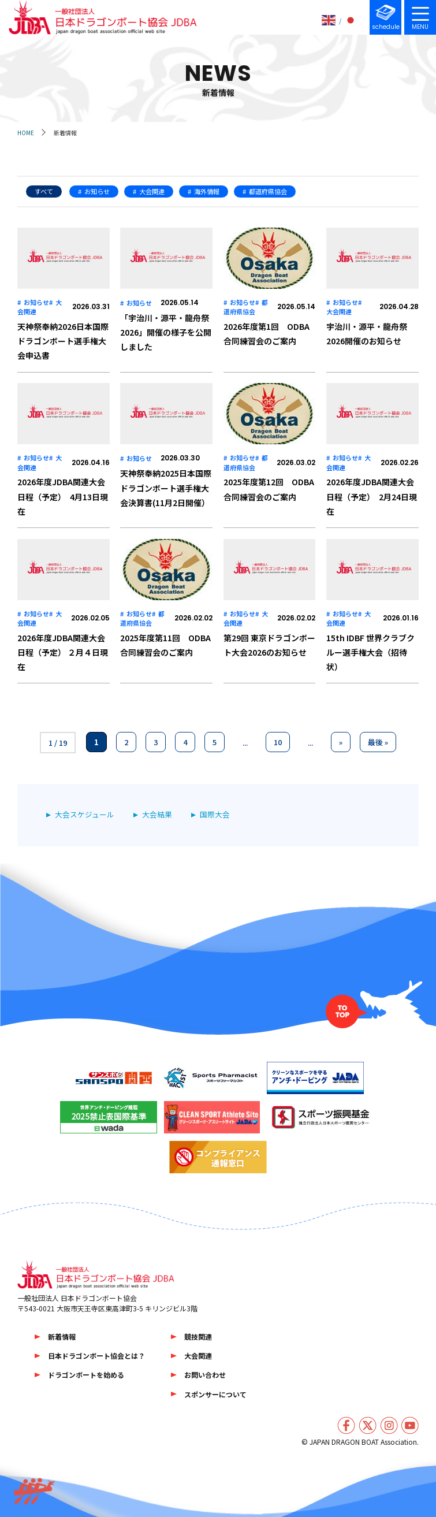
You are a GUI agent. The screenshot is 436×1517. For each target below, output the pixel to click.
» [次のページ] (340, 742)
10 (278, 742)
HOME (25, 132)
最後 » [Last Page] (378, 742)
